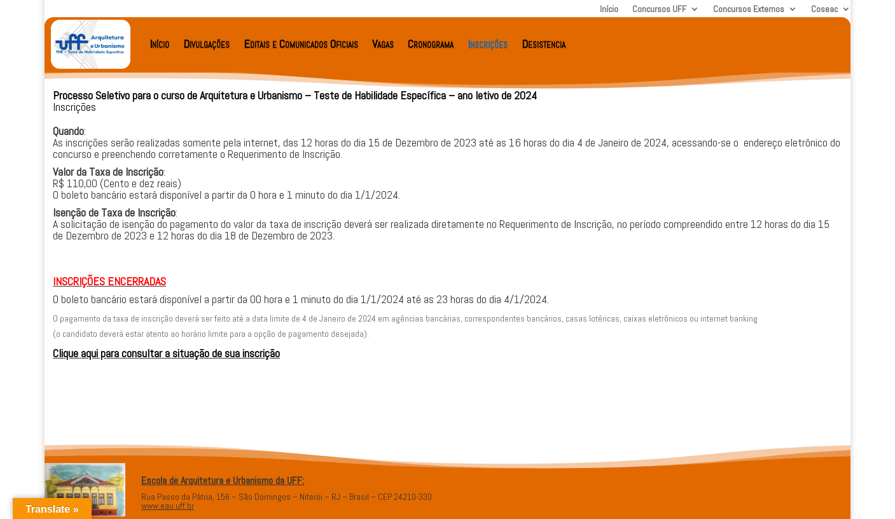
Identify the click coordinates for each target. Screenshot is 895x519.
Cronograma (431, 43)
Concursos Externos (748, 9)
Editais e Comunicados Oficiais (301, 43)
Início (609, 9)
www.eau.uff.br (167, 505)
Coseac (824, 9)
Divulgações (206, 43)
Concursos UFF (659, 9)
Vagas (383, 43)
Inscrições (488, 43)
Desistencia (543, 43)
